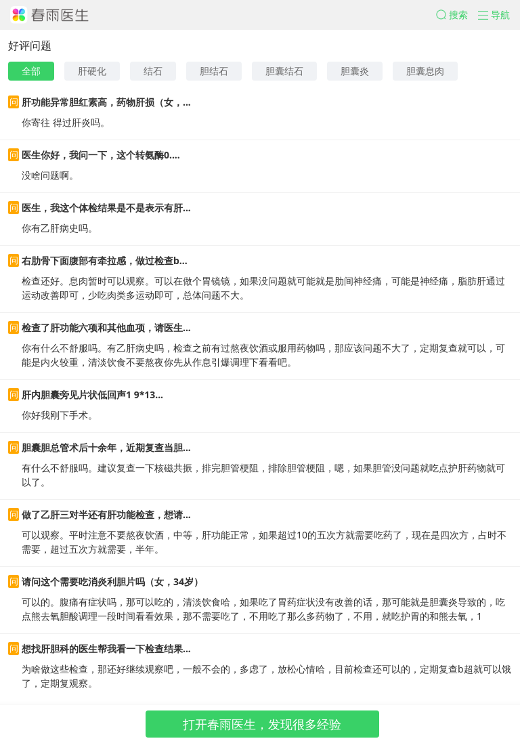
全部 (31, 70)
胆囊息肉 (425, 70)
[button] (457, 15)
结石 (153, 70)
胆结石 (214, 70)
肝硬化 (92, 70)
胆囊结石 (284, 70)
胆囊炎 (355, 70)
